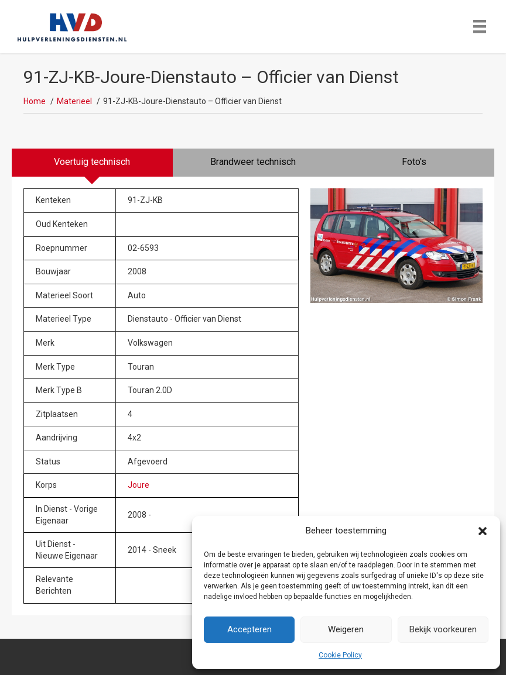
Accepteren (249, 629)
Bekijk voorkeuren (443, 629)
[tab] (92, 163)
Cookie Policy (340, 655)
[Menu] (479, 26)
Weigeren (346, 629)
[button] (482, 531)
